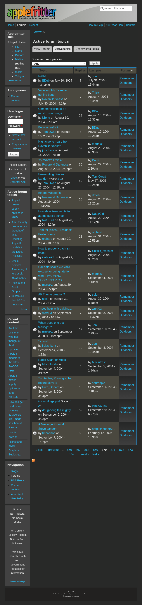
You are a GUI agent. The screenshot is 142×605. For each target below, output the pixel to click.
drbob (96, 195)
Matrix (18, 50)
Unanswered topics (87, 48)
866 (69, 449)
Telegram (20, 76)
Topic (43, 70)
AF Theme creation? (51, 294)
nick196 (13, 396)
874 (71, 454)
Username (15, 116)
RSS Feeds (18, 480)
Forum (127, 70)
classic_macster (102, 250)
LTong (46, 117)
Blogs (14, 471)
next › (85, 454)
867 (78, 449)
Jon (94, 76)
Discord (19, 55)
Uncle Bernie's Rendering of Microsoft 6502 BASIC (19, 269)
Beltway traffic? (48, 127)
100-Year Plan (114, 25)
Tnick (95, 92)
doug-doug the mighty (56, 410)
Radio (42, 76)
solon (45, 298)
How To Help (95, 25)
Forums (21, 25)
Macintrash (49, 364)
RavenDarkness (52, 99)
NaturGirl (48, 220)
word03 (47, 313)
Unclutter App (17, 181)
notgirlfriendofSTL (103, 428)
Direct (14, 177)
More (24, 309)
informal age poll (49, 401)
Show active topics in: (47, 59)
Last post (95, 70)
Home (10, 25)
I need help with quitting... (55, 308)
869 (95, 449)
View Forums (42, 48)
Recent (33, 25)
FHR (11, 370)
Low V (12, 432)
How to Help (17, 581)
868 (86, 449)
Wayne (12, 436)
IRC (17, 46)
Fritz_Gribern (50, 387)
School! (43, 341)
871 (112, 449)
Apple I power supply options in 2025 (17, 209)
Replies (80, 70)
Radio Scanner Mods (52, 359)
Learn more (14, 80)
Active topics (63, 48)
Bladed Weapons (49, 192)
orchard (47, 238)
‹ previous (52, 449)
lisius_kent (49, 345)
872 (121, 449)
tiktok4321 (14, 454)
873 (130, 449)
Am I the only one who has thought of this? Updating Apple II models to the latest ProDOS (19, 239)
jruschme (48, 150)
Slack (18, 72)
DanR (96, 160)
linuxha (12, 427)
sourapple (98, 383)
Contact (130, 25)
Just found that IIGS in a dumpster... (19, 300)
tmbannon (48, 433)
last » (95, 454)
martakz (97, 144)
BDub (46, 80)
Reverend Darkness (55, 164)
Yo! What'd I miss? (50, 160)
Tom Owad (49, 131)
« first (39, 449)
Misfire (19, 59)
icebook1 (48, 257)
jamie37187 (99, 405)
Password (15, 125)
